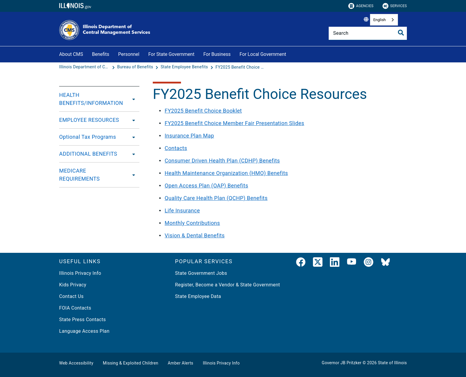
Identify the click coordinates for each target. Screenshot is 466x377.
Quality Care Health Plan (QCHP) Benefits (216, 198)
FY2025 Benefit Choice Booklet (203, 111)
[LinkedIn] (334, 263)
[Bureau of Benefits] (135, 67)
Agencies (361, 6)
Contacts (176, 148)
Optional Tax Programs (87, 137)
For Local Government (263, 54)
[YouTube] (351, 263)
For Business (217, 54)
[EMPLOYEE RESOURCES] (132, 120)
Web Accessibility (76, 363)
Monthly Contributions (192, 223)
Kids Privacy (72, 285)
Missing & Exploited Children (130, 363)
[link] (301, 263)
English (379, 20)
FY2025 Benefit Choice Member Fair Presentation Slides (234, 123)
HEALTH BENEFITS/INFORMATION (91, 99)
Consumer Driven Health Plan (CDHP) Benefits (222, 160)
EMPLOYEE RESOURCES (89, 120)
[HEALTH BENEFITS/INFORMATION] (133, 99)
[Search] (368, 33)
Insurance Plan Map (189, 135)
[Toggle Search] (401, 33)
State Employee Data (198, 296)
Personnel (128, 54)
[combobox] (384, 20)
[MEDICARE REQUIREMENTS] (132, 175)
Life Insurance (182, 210)
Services (394, 6)
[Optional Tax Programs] (132, 137)
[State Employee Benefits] (184, 67)
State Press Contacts (82, 319)
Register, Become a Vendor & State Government (227, 285)
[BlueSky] (385, 263)
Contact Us (71, 296)
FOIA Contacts (75, 308)
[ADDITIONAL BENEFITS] (132, 154)
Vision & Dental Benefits (195, 235)
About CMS (71, 54)
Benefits (100, 54)
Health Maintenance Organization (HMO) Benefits (226, 173)
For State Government (171, 54)
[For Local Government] (290, 53)
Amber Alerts (180, 363)
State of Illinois (392, 362)
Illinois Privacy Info (80, 273)
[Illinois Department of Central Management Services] (85, 67)
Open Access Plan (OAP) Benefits (206, 185)
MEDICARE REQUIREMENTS (79, 175)
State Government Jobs (201, 273)
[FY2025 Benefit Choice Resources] (240, 67)
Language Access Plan (84, 331)
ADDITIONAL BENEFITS (88, 154)
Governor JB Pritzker (342, 362)
